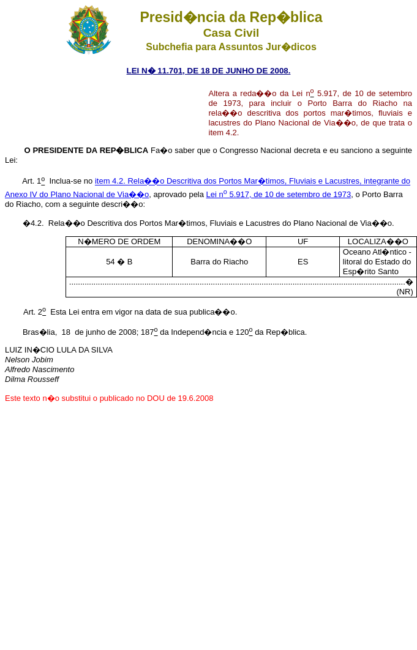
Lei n (215, 194)
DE (218, 70)
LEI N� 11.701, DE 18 (169, 70)
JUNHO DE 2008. (257, 70)
